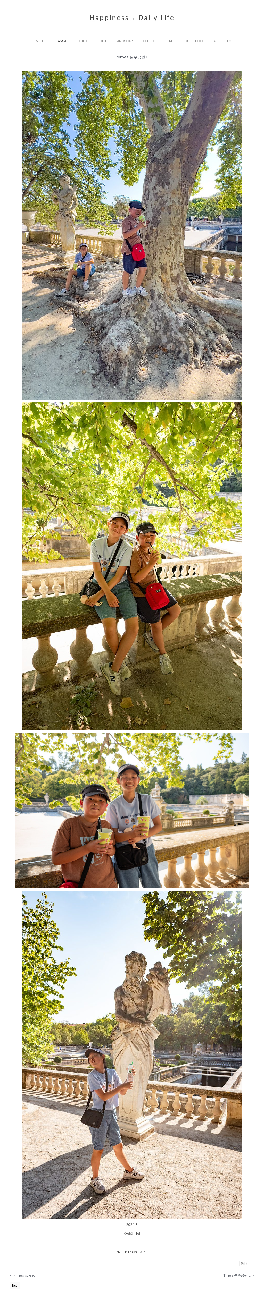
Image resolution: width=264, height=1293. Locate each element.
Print (244, 1263)
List (14, 1285)
